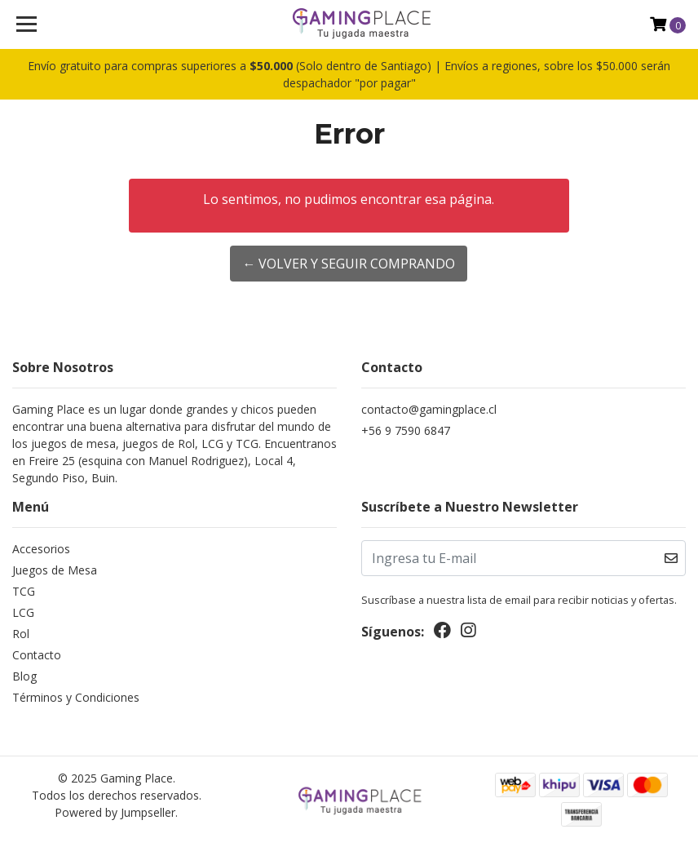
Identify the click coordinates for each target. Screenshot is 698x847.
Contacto (36, 655)
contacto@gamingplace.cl (429, 409)
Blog (24, 676)
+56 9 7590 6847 (405, 430)
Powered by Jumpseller (115, 812)
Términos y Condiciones (75, 697)
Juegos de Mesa (54, 570)
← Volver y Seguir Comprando (348, 264)
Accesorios (41, 549)
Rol (20, 633)
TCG (23, 591)
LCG (23, 612)
